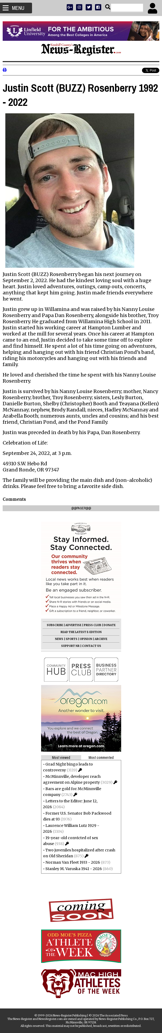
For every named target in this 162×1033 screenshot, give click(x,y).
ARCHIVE (101, 639)
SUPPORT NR (70, 646)
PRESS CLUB (92, 625)
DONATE (110, 625)
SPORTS (71, 639)
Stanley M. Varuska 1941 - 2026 (73, 868)
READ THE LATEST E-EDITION (81, 632)
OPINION (86, 639)
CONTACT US (91, 646)
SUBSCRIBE (55, 625)
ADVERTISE (73, 625)
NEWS (59, 639)
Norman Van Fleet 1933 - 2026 (72, 862)
